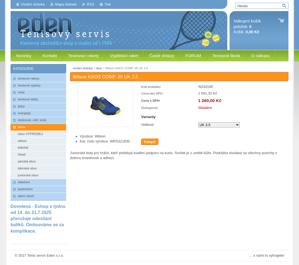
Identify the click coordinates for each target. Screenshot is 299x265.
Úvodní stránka (33, 4)
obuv (99, 68)
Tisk (107, 4)
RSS (90, 4)
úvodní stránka (83, 68)
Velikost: (148, 125)
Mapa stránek (66, 4)
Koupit (150, 142)
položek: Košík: (247, 26)
